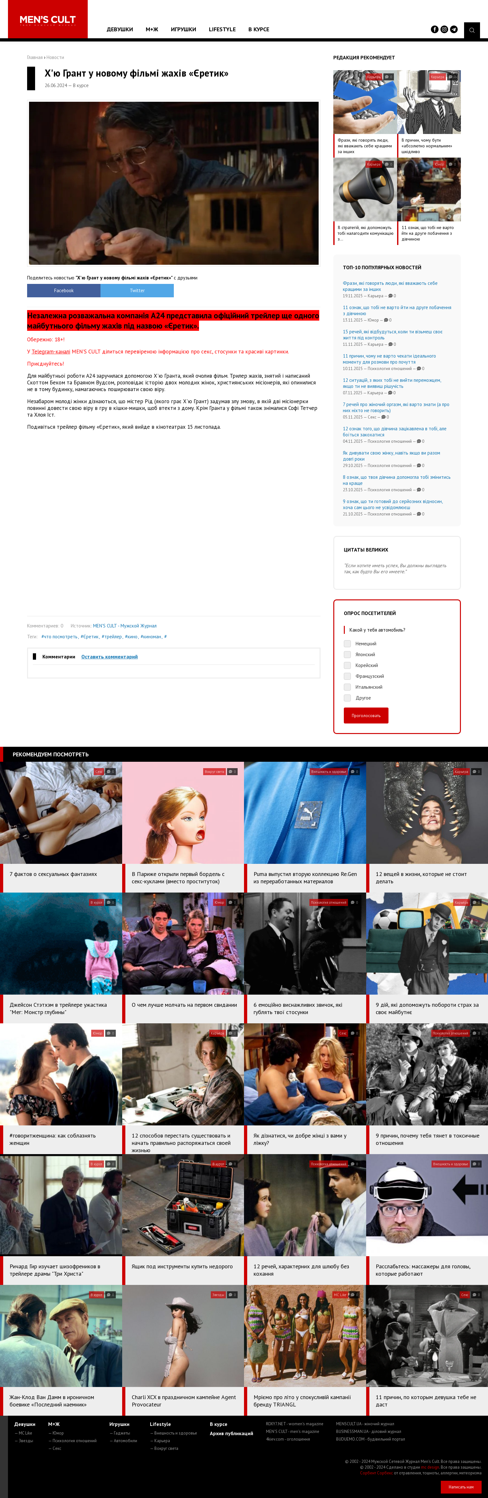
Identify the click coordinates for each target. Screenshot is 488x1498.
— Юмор (56, 1433)
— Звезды (23, 1440)
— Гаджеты (119, 1433)
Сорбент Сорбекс (376, 1473)
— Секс (54, 1448)
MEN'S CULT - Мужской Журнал (125, 626)
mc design (430, 1467)
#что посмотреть (59, 637)
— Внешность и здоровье (173, 1433)
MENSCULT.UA (365, 1424)
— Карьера (160, 1440)
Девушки (120, 29)
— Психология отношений (72, 1440)
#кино (131, 637)
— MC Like (23, 1433)
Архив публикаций (231, 1433)
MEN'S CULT (292, 1431)
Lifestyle (222, 29)
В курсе (258, 29)
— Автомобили (123, 1440)
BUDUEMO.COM (370, 1439)
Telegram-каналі (51, 351)
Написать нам (461, 1487)
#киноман (151, 637)
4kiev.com (288, 1439)
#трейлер (112, 637)
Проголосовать (366, 715)
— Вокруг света (164, 1448)
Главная (35, 57)
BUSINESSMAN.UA (368, 1431)
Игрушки (183, 29)
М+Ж (152, 29)
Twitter (137, 290)
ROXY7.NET (294, 1424)
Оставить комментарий (109, 656)
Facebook (64, 290)
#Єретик (90, 637)
